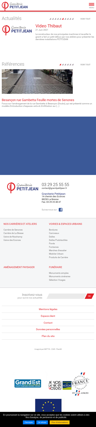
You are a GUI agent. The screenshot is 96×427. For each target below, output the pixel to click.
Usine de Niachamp (13, 236)
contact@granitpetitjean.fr (54, 188)
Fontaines (54, 247)
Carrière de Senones (13, 230)
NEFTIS (47, 349)
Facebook (60, 210)
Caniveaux (54, 233)
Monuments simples (58, 273)
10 (72, 19)
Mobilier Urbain (56, 254)
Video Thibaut (48, 25)
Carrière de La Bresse (13, 233)
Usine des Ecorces (12, 240)
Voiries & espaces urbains (65, 223)
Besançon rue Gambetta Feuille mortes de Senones (38, 100)
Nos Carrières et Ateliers (20, 223)
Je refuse (42, 422)
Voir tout (85, 19)
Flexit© (59, 349)
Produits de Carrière (58, 257)
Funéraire (55, 267)
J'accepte (29, 422)
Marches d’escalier (58, 250)
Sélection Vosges (57, 280)
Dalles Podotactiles (58, 240)
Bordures (53, 230)
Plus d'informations (59, 422)
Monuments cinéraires (59, 276)
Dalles (52, 236)
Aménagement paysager (19, 267)
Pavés (52, 243)
